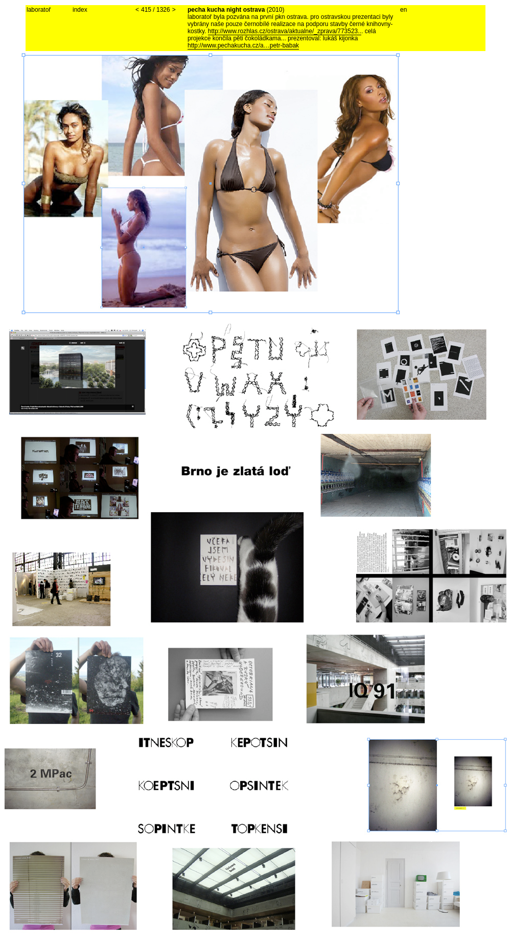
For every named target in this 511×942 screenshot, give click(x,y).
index (80, 9)
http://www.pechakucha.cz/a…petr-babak (243, 45)
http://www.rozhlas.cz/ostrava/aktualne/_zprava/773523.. (284, 31)
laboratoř (39, 9)
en (403, 9)
